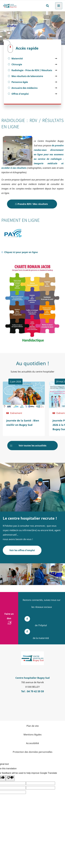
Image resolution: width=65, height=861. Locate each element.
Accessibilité (32, 743)
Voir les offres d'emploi (22, 550)
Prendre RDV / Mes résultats (33, 204)
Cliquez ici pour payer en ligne (23, 252)
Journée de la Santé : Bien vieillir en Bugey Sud (22, 423)
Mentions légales (33, 734)
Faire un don (9, 616)
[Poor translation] (10, 778)
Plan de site (32, 725)
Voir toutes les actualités (32, 445)
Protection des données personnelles (32, 751)
